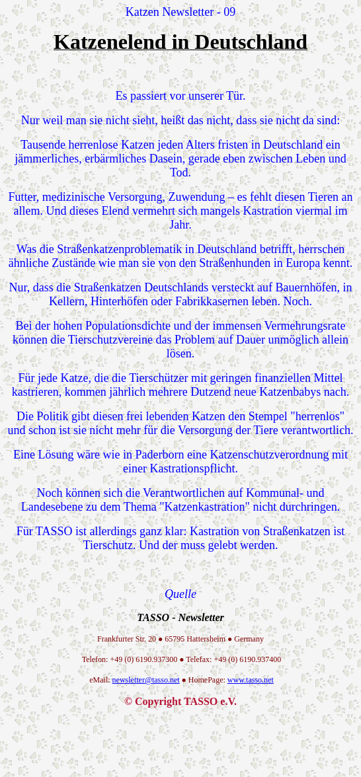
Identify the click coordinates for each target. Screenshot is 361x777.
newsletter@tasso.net (146, 679)
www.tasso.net (250, 679)
